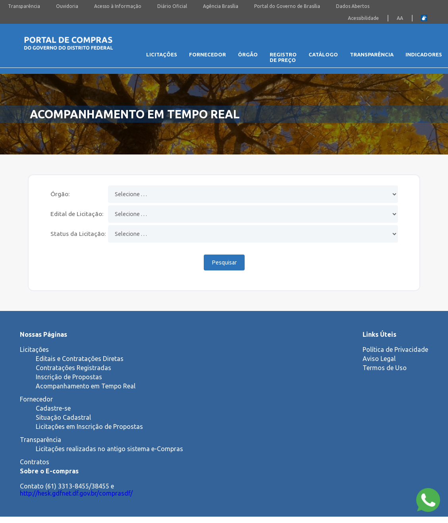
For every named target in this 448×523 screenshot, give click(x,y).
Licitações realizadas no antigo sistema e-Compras (109, 448)
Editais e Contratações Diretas (80, 358)
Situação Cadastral (63, 417)
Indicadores (424, 54)
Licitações (161, 54)
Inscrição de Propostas (69, 376)
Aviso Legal (379, 358)
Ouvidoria (67, 6)
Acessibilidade (363, 18)
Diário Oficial (172, 6)
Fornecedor (207, 54)
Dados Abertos (352, 6)
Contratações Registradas (73, 367)
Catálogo (323, 54)
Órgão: (60, 193)
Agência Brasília (220, 6)
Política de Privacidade (395, 349)
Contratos (34, 461)
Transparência (24, 6)
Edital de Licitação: (76, 213)
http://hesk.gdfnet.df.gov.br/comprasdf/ (76, 493)
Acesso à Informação (117, 6)
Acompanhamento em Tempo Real (85, 386)
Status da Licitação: (78, 233)
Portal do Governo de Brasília (287, 6)
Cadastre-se (53, 408)
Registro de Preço (283, 57)
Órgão (248, 54)
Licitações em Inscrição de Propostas (89, 426)
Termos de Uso (385, 367)
